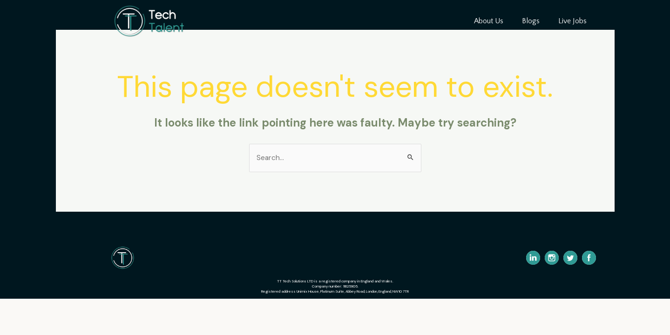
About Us (488, 21)
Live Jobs (572, 21)
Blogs (531, 21)
